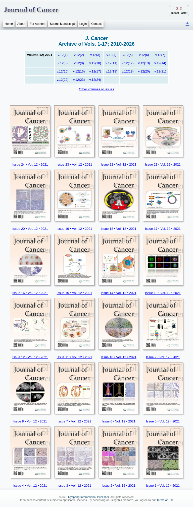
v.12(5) (128, 55)
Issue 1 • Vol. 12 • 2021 (163, 485)
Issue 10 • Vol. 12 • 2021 (118, 357)
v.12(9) (79, 63)
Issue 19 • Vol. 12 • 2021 (74, 229)
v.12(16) (79, 71)
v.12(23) (79, 80)
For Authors (37, 24)
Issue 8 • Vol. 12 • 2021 (30, 421)
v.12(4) (112, 55)
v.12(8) (63, 63)
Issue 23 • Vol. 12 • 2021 (74, 164)
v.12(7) (160, 55)
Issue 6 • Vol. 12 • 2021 (118, 421)
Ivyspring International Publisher (88, 496)
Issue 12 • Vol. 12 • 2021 (30, 357)
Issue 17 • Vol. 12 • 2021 (162, 229)
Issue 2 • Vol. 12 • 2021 (118, 485)
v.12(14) (160, 63)
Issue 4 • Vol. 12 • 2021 (30, 485)
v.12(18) (111, 71)
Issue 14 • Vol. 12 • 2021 (118, 293)
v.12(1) (63, 55)
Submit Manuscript (62, 24)
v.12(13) (144, 63)
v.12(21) (160, 71)
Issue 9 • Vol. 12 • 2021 (163, 357)
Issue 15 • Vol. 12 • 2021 (74, 293)
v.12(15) (63, 71)
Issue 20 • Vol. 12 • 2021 (30, 229)
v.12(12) (128, 63)
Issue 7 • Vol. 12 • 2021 (74, 421)
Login (83, 24)
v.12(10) (95, 63)
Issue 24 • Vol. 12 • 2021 (30, 164)
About (21, 24)
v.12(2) (79, 55)
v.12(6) (144, 55)
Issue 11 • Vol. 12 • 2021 (74, 357)
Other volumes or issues (96, 89)
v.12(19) (128, 71)
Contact (96, 24)
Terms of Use (165, 499)
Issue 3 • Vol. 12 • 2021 (74, 485)
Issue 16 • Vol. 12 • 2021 (30, 293)
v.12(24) (95, 80)
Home (9, 24)
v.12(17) (95, 71)
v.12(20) (144, 71)
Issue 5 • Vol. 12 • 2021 (163, 421)
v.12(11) (111, 63)
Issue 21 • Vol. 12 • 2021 (162, 164)
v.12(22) (63, 80)
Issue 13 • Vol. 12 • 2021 (162, 293)
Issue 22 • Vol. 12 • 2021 (118, 164)
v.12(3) (95, 55)
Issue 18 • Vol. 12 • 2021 (118, 229)
